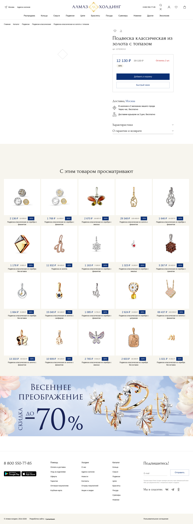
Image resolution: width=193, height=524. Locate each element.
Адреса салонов (23, 7)
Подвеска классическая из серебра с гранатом (171, 270)
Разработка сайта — (38, 519)
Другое (150, 16)
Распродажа (29, 16)
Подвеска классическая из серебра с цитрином (134, 317)
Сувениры (123, 16)
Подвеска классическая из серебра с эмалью (96, 223)
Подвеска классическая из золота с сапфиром (59, 317)
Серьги (56, 16)
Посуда (109, 16)
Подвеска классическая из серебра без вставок (22, 270)
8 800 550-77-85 (149, 7)
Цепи (82, 16)
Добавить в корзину (143, 77)
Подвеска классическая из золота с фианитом (134, 223)
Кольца (44, 16)
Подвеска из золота (59, 269)
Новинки (137, 16)
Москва (9, 7)
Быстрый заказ (143, 85)
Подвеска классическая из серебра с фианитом (22, 223)
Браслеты (95, 16)
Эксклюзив (164, 16)
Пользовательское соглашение (156, 519)
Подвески (70, 16)
